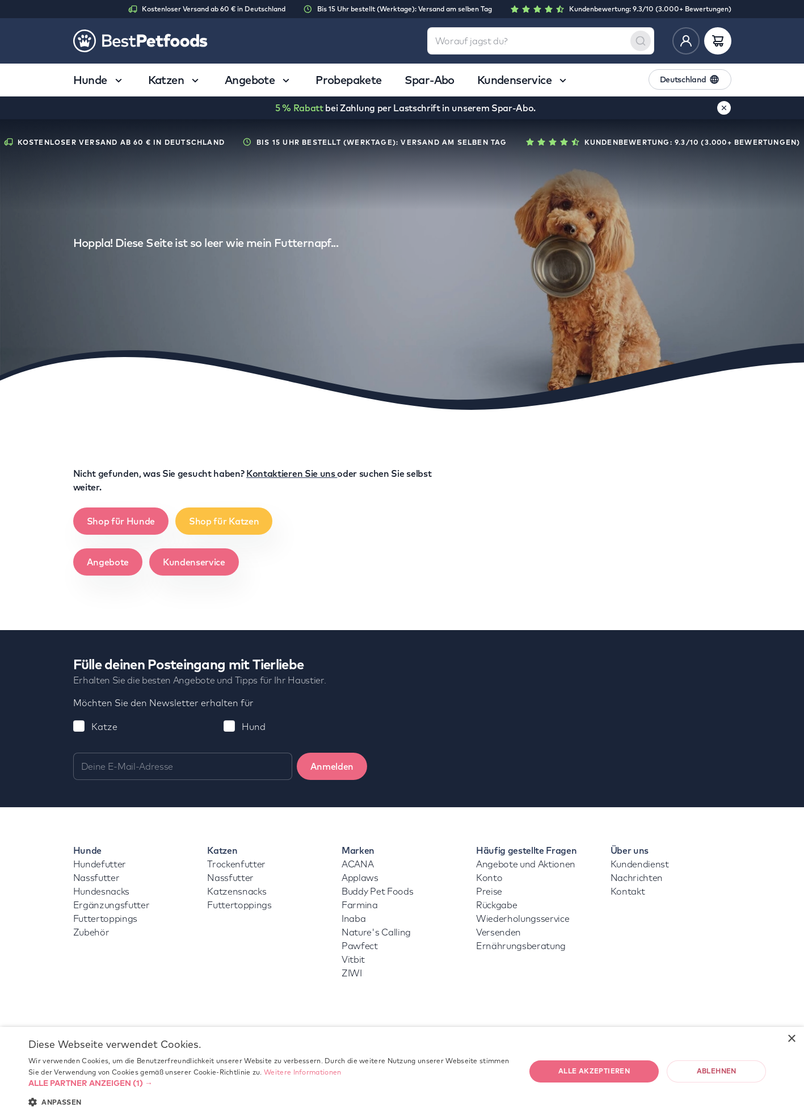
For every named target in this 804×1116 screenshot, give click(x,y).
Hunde (87, 850)
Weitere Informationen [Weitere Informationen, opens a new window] (302, 1072)
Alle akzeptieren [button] (594, 1071)
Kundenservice (194, 562)
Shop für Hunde (121, 521)
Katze (104, 726)
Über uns (630, 850)
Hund (254, 726)
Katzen (222, 850)
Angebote (108, 562)
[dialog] (402, 1071)
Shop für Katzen (224, 521)
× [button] (791, 1039)
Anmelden (331, 766)
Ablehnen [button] (716, 1071)
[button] (269, 1083)
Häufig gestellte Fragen (526, 850)
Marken (358, 850)
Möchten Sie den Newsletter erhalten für (163, 702)
